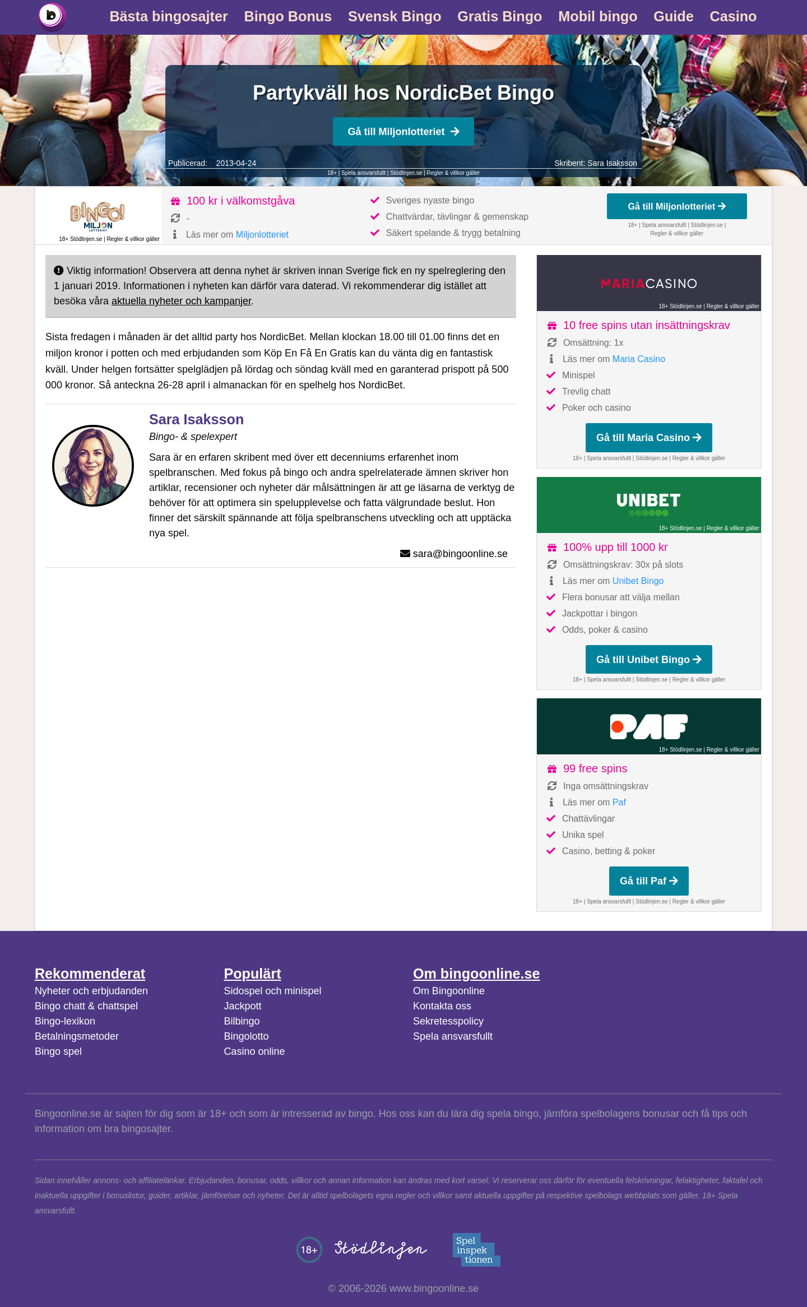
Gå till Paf (649, 881)
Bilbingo (241, 1021)
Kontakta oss (442, 1006)
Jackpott (242, 1006)
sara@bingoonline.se (460, 553)
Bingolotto (246, 1036)
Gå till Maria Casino (649, 437)
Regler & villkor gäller (453, 173)
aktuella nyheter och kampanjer (181, 301)
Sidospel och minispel (272, 991)
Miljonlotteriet (262, 234)
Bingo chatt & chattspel (86, 1006)
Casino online (254, 1051)
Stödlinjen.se (406, 173)
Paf (619, 802)
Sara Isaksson (612, 163)
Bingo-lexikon (65, 1021)
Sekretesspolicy (448, 1021)
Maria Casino (639, 359)
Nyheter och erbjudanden (91, 991)
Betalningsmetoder (77, 1036)
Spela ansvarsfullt (453, 1036)
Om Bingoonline (449, 991)
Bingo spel (58, 1051)
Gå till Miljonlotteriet (403, 131)
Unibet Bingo (638, 581)
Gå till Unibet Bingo (649, 659)
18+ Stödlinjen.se (80, 239)
